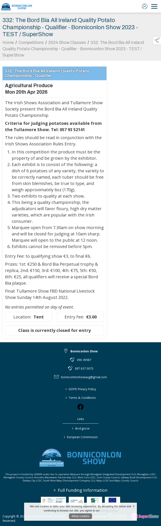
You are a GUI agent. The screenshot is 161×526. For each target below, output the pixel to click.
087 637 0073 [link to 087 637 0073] (84, 368)
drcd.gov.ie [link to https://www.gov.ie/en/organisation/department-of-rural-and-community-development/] (80, 428)
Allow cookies (81, 516)
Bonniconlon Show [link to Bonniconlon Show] (84, 351)
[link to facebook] (80, 407)
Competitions (31, 45)
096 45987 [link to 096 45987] (84, 360)
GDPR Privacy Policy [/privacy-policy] (80, 389)
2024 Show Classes (67, 45)
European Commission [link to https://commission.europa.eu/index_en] (80, 437)
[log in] (144, 6)
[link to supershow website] (144, 516)
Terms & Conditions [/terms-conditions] (80, 397)
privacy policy (108, 510)
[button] (157, 40)
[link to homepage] (16, 6)
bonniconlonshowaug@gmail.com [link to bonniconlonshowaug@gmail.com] (84, 377)
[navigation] (154, 6)
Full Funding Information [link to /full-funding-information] (81, 490)
